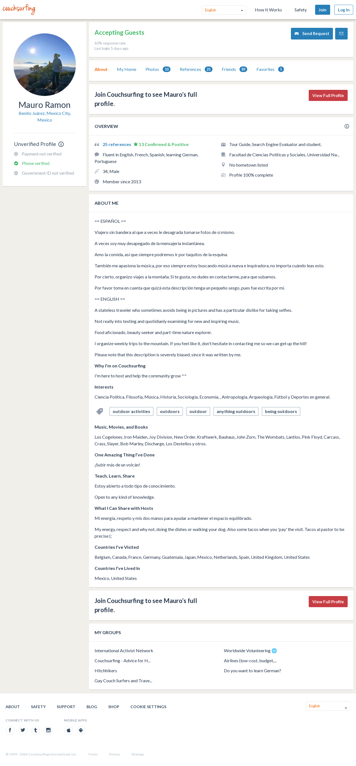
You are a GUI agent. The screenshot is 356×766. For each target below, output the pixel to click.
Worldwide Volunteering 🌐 (250, 650)
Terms (93, 754)
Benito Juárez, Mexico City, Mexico (45, 116)
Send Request (312, 33)
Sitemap (137, 754)
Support (66, 706)
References (196, 69)
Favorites (270, 69)
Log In (344, 9)
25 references (117, 144)
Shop (113, 706)
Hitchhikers (106, 670)
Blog (91, 706)
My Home (126, 69)
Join (323, 9)
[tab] (101, 69)
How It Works (268, 9)
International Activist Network (124, 650)
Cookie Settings (148, 706)
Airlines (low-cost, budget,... (250, 660)
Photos (157, 69)
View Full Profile (328, 95)
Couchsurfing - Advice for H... (122, 660)
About (101, 69)
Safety (301, 9)
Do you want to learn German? (252, 670)
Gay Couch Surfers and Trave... (123, 680)
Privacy (114, 754)
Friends (234, 69)
